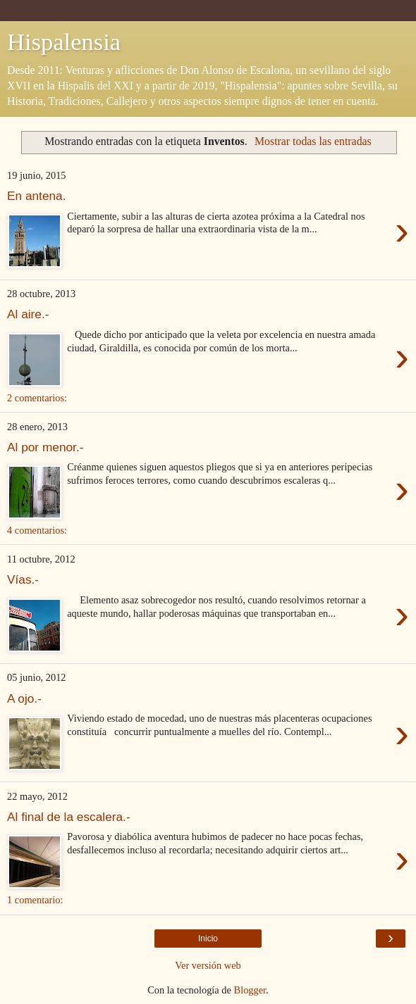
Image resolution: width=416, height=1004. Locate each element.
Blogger (250, 990)
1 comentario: (35, 899)
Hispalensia (64, 41)
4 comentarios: (37, 530)
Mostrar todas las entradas (313, 141)
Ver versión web (208, 965)
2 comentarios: (37, 397)
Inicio (208, 938)
